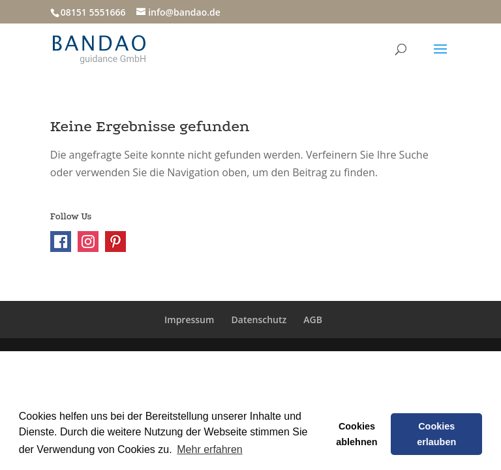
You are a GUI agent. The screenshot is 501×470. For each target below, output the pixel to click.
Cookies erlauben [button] (436, 434)
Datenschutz (259, 319)
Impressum (189, 319)
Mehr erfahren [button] (210, 449)
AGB (312, 319)
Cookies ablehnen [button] (356, 434)
